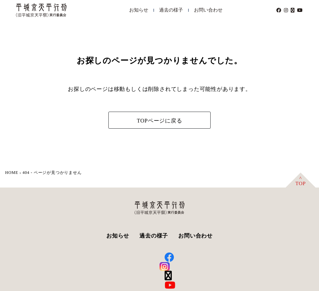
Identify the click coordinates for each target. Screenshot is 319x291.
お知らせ (138, 10)
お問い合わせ (208, 10)
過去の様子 (171, 10)
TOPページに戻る (159, 121)
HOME (11, 172)
